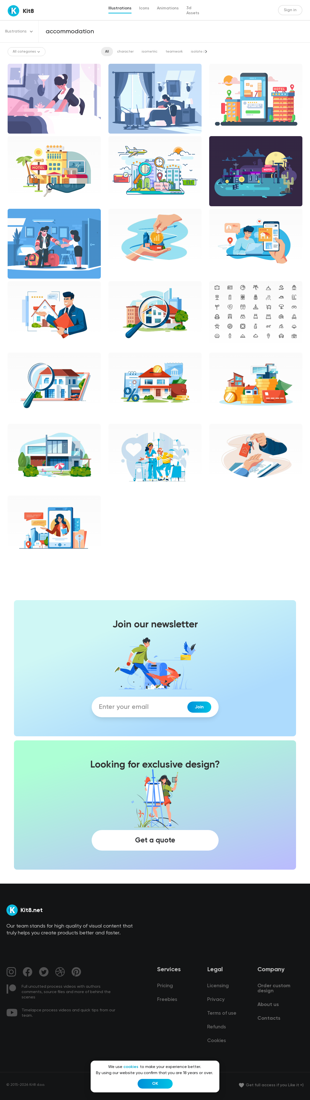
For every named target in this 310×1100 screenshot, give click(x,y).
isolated (198, 51)
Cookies (216, 1040)
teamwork (174, 51)
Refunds (216, 1027)
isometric (149, 51)
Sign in (290, 10)
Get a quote (155, 840)
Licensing (218, 986)
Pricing (165, 986)
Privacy (215, 999)
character (125, 51)
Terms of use (221, 1013)
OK (155, 1084)
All (107, 51)
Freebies (167, 999)
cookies (130, 1067)
